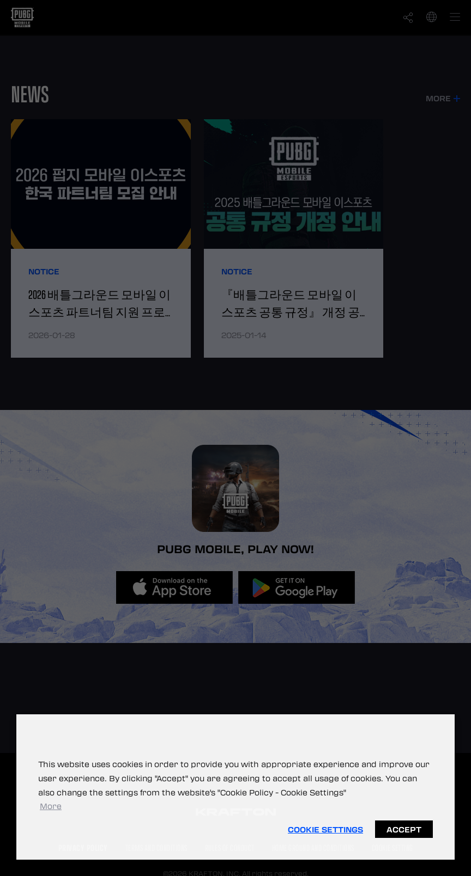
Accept (404, 829)
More (51, 805)
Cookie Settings (325, 829)
